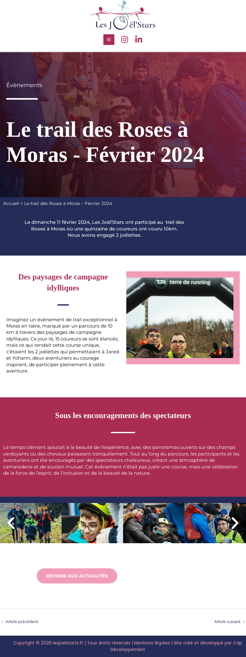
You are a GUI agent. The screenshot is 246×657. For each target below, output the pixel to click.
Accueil (11, 202)
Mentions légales (152, 642)
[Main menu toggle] (108, 38)
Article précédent (19, 621)
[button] (11, 522)
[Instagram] (124, 39)
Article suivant (229, 621)
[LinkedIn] (139, 39)
